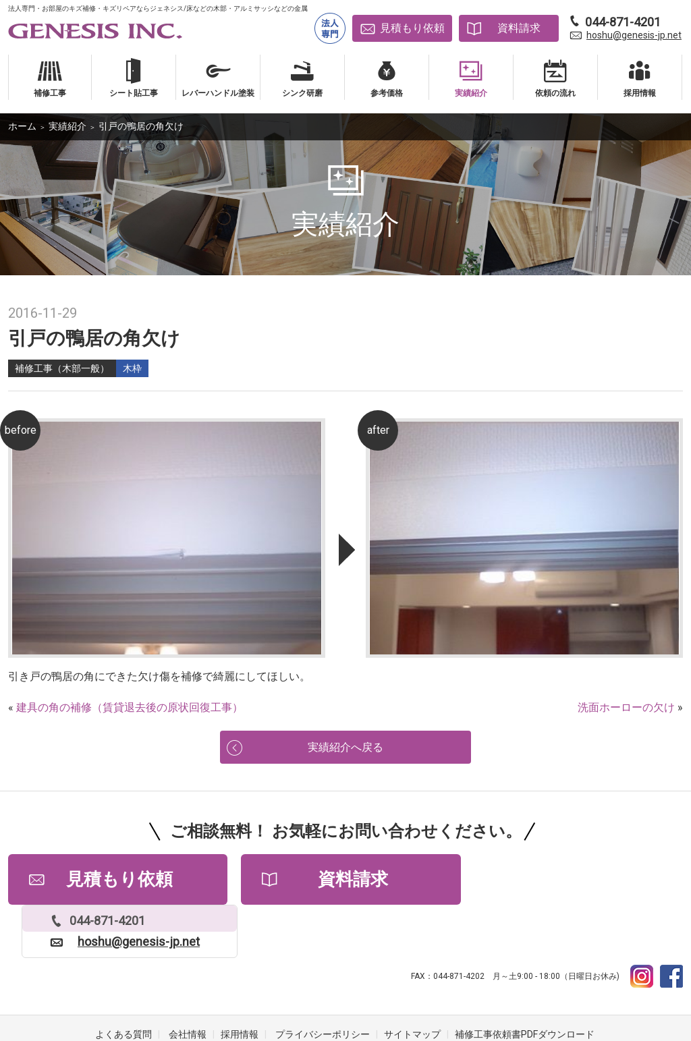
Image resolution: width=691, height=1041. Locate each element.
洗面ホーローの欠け (626, 707)
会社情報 (187, 987)
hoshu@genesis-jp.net (634, 35)
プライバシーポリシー (322, 987)
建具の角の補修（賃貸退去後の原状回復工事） (129, 707)
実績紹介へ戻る (345, 749)
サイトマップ (412, 987)
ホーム (22, 126)
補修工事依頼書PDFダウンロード (525, 987)
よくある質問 (123, 987)
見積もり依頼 (412, 28)
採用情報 (239, 987)
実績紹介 (67, 126)
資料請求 (519, 28)
